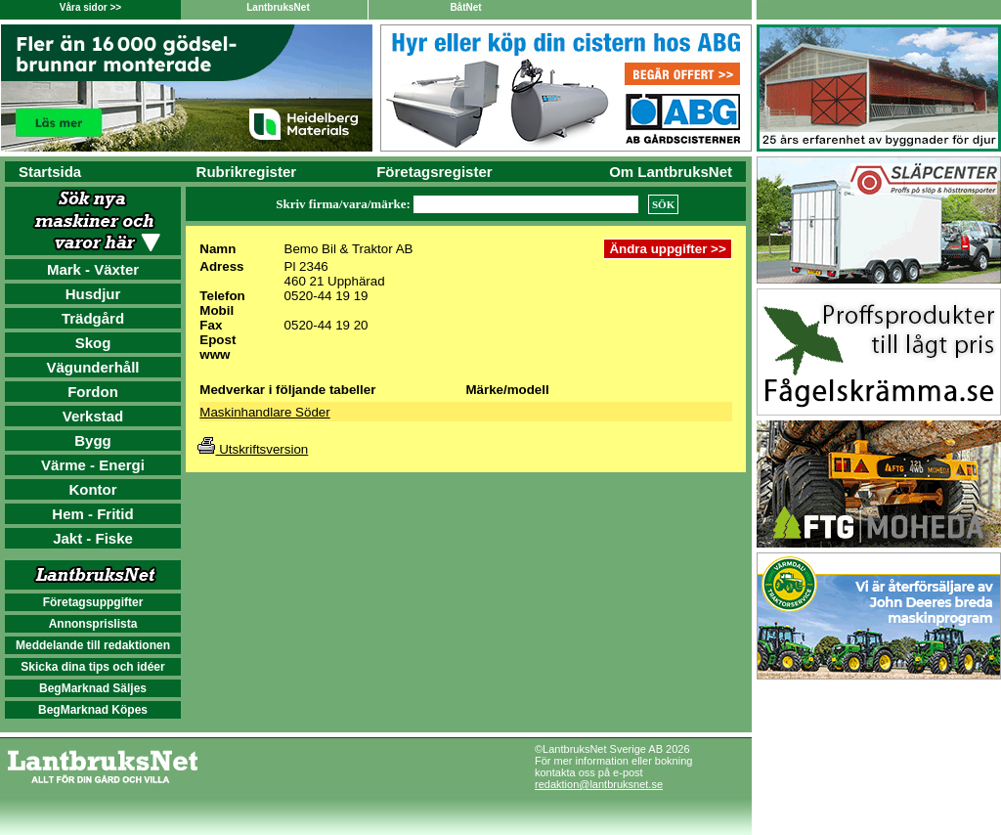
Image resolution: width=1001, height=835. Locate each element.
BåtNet (465, 7)
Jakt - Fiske (93, 538)
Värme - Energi (93, 465)
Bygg (92, 440)
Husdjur (93, 294)
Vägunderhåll (92, 367)
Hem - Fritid (92, 513)
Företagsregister (434, 171)
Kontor (92, 489)
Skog (93, 342)
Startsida (50, 171)
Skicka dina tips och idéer (92, 667)
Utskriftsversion (252, 449)
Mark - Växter (93, 269)
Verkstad (93, 416)
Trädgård (93, 318)
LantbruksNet (277, 7)
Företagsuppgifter (93, 602)
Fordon (92, 391)
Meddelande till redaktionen (93, 645)
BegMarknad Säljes (93, 688)
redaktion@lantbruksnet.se (599, 784)
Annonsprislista (93, 624)
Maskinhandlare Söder (264, 412)
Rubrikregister (246, 171)
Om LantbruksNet (670, 171)
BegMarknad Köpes (93, 710)
